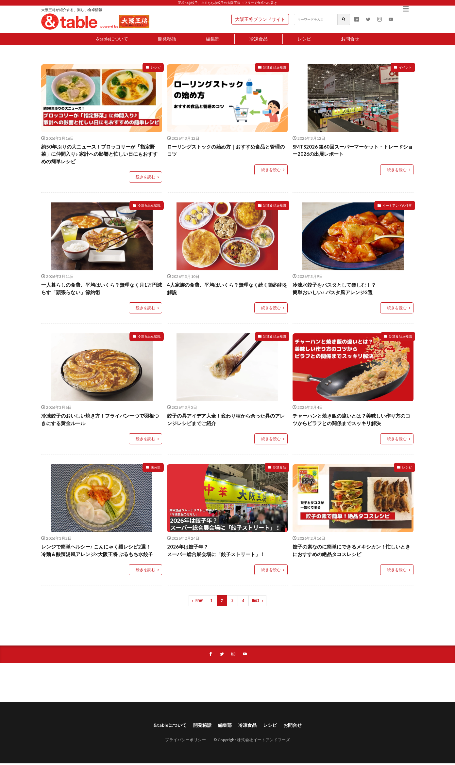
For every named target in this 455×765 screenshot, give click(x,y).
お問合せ (350, 38)
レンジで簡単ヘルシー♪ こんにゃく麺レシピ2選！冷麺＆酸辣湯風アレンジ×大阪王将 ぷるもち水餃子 (97, 550)
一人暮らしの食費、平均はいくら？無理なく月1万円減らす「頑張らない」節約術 (101, 288)
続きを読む (145, 176)
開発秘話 (167, 38)
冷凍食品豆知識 (274, 67)
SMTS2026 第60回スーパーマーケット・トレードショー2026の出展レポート (353, 150)
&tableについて (112, 38)
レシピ (304, 38)
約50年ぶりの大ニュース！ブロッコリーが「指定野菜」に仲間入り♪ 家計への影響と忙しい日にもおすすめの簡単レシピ (99, 154)
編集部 (213, 38)
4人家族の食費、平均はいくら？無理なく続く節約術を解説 (227, 288)
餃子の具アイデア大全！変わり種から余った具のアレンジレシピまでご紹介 (226, 419)
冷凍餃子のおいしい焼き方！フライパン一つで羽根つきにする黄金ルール (100, 419)
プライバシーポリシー (185, 741)
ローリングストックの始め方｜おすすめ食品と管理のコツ (226, 150)
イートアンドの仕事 (397, 205)
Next (256, 600)
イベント (405, 67)
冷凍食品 (258, 38)
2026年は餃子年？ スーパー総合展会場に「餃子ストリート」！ (216, 550)
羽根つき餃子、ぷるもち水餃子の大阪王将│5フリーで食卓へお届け (227, 2)
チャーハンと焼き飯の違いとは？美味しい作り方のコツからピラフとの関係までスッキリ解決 (351, 419)
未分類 (155, 467)
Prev (199, 600)
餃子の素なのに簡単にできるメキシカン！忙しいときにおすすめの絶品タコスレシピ (351, 550)
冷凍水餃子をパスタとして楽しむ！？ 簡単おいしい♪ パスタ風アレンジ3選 (334, 288)
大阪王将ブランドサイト (260, 19)
